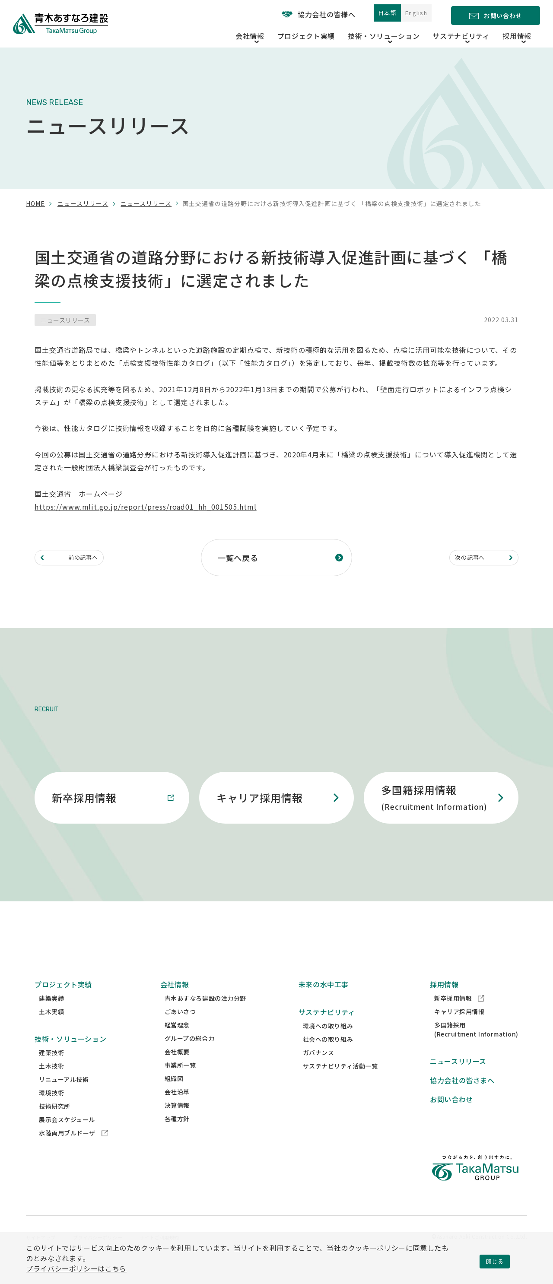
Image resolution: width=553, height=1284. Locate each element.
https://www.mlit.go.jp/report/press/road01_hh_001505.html (146, 506)
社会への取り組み (328, 1055)
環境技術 (51, 1109)
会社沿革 (177, 1108)
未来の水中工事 (324, 1000)
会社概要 (177, 1068)
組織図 (174, 1095)
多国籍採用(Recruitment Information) (476, 1046)
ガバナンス (318, 1069)
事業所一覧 (180, 1081)
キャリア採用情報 (459, 1028)
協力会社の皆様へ (296, 14)
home (35, 203)
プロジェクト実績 (339, 33)
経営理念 (177, 1041)
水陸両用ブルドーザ (73, 1149)
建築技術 (51, 1069)
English (410, 15)
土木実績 (51, 1028)
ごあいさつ (180, 1028)
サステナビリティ (327, 1028)
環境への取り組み (328, 1042)
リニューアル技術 (64, 1095)
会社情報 (174, 1000)
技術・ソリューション (70, 1055)
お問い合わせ (451, 1115)
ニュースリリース (82, 203)
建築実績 (51, 1014)
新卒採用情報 (459, 1014)
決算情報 (177, 1121)
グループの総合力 (189, 1054)
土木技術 (51, 1082)
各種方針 (177, 1135)
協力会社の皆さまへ (462, 1096)
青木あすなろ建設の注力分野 (205, 1014)
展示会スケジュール (67, 1136)
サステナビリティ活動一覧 (340, 1082)
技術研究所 (54, 1122)
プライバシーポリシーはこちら (76, 1268)
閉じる (495, 1261)
